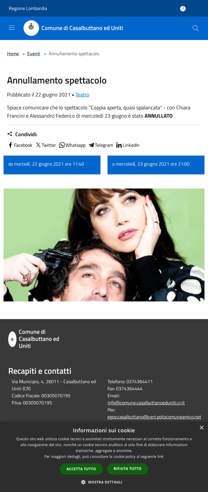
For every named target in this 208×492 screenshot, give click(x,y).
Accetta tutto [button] (81, 468)
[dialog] (104, 457)
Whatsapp (71, 145)
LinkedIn (127, 145)
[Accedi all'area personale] (183, 9)
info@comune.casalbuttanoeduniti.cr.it (146, 402)
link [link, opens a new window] (160, 456)
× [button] (201, 428)
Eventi (33, 53)
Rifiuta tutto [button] (128, 468)
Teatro (82, 95)
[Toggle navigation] (11, 27)
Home (13, 53)
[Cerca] (195, 28)
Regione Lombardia (28, 8)
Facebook (19, 145)
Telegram (100, 145)
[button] (104, 482)
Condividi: (22, 134)
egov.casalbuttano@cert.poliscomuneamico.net (154, 416)
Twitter (45, 145)
